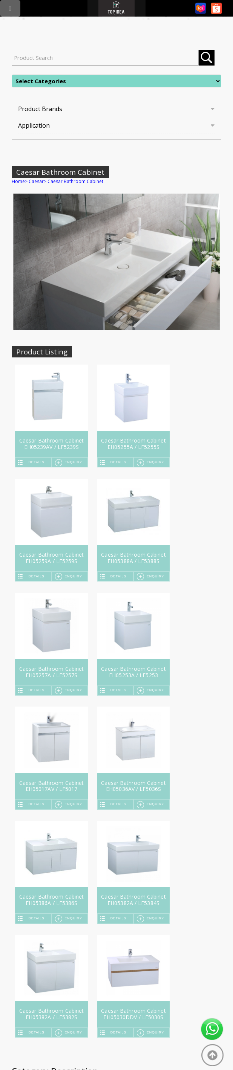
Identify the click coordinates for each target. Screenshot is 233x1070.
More (102, 971)
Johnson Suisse (112, 953)
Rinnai (28, 965)
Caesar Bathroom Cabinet (75, 181)
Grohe (28, 953)
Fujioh (28, 971)
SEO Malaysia (51, 1049)
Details (38, 462)
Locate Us (136, 915)
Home (18, 181)
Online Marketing (90, 1049)
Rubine (29, 977)
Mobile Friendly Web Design (146, 1049)
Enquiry (67, 462)
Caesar (36, 181)
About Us (75, 915)
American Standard (116, 959)
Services (105, 915)
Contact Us (168, 915)
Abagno (104, 965)
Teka (27, 959)
